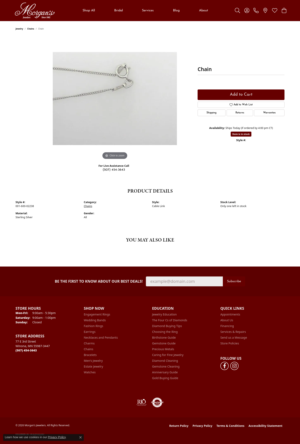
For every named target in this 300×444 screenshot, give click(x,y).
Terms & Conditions (230, 426)
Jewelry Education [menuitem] (164, 314)
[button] (237, 10)
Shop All (89, 10)
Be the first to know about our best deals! (99, 281)
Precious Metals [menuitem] (163, 349)
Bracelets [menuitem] (90, 355)
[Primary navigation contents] (145, 10)
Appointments (230, 314)
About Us (226, 320)
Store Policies (229, 343)
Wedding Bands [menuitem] (95, 320)
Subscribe (234, 281)
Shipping (211, 113)
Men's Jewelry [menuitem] (93, 361)
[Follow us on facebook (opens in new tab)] (224, 366)
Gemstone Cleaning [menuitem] (166, 366)
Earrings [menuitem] (89, 332)
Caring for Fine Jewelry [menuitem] (168, 355)
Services (148, 10)
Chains (30, 28)
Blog (176, 10)
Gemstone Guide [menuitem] (164, 343)
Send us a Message (233, 337)
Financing (227, 326)
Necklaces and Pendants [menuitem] (101, 337)
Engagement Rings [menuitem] (97, 314)
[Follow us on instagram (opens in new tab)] (234, 366)
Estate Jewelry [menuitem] (93, 366)
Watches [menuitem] (90, 372)
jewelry (19, 28)
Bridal (118, 10)
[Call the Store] (26, 350)
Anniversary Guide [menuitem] (165, 372)
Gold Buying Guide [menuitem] (165, 378)
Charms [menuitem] (89, 343)
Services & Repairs (233, 332)
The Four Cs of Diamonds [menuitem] (169, 320)
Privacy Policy (202, 426)
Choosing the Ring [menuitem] (165, 332)
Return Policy (178, 426)
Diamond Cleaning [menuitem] (165, 361)
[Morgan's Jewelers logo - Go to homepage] (34, 10)
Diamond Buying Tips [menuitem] (167, 326)
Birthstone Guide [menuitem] (164, 337)
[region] (115, 99)
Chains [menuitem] (88, 349)
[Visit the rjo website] (141, 402)
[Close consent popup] (80, 437)
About (203, 10)
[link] (256, 10)
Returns (239, 113)
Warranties (269, 113)
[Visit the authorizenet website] (157, 402)
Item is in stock (241, 134)
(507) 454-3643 (114, 169)
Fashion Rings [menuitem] (93, 326)
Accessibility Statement (265, 426)
